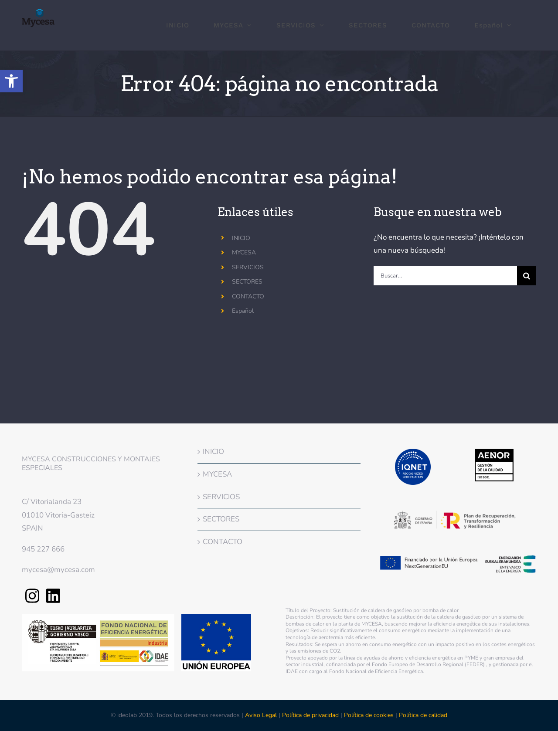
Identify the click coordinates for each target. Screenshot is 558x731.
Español (243, 311)
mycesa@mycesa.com (58, 570)
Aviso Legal (262, 715)
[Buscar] (526, 275)
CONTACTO (248, 296)
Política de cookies (369, 715)
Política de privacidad (310, 715)
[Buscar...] (445, 275)
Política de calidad (423, 715)
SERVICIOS (248, 267)
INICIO (241, 238)
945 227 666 (43, 549)
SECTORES (247, 282)
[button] (11, 81)
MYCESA (244, 252)
